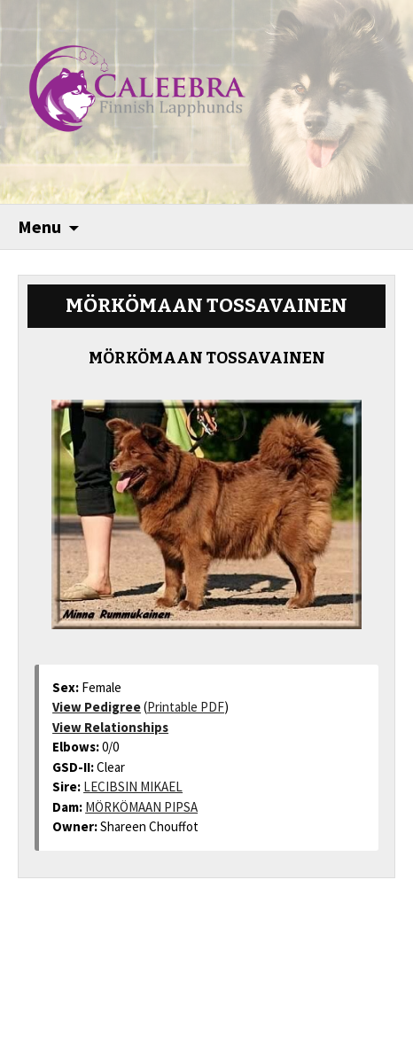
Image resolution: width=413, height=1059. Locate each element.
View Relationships (110, 727)
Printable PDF (185, 706)
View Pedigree (96, 706)
